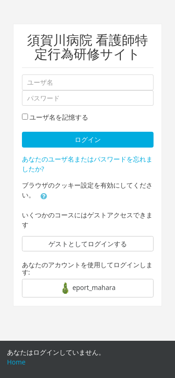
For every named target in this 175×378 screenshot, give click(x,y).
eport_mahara (88, 288)
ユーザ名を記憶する (58, 117)
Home (16, 362)
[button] (43, 195)
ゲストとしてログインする (88, 243)
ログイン (88, 139)
